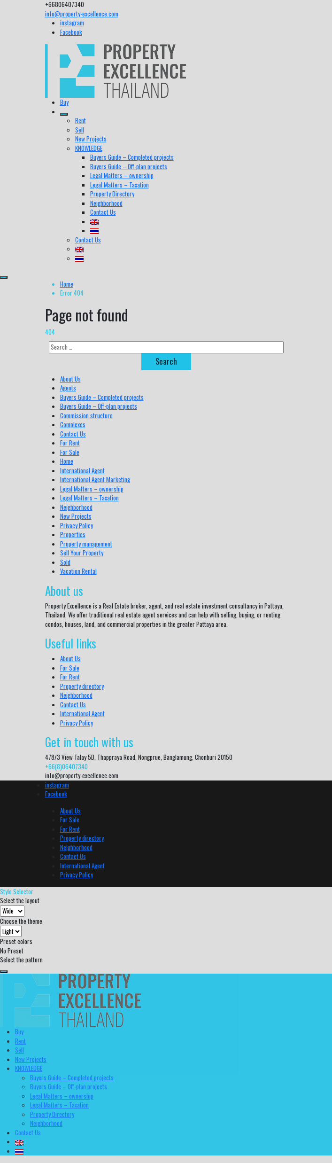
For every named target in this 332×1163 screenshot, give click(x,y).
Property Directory (112, 193)
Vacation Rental (78, 571)
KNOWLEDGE (88, 148)
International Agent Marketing (95, 479)
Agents (68, 387)
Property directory (82, 686)
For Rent (70, 442)
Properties (72, 534)
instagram (72, 22)
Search (166, 361)
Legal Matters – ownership (122, 175)
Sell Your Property (81, 552)
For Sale (69, 452)
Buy (64, 102)
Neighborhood (106, 203)
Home (66, 284)
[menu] (4, 277)
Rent (80, 120)
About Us (70, 378)
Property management (86, 543)
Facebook (71, 32)
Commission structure (86, 415)
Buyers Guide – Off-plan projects (128, 166)
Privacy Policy (76, 525)
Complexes (72, 424)
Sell (79, 129)
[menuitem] (94, 221)
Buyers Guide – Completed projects (132, 157)
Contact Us (103, 212)
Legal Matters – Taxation (119, 184)
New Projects (91, 138)
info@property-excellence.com (81, 13)
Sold (65, 562)
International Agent (82, 470)
